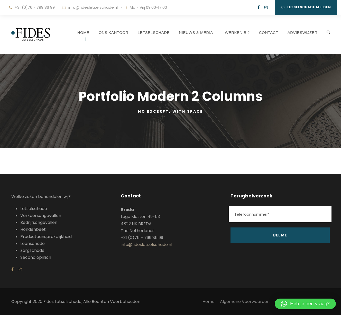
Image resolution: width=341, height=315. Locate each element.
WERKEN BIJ (237, 32)
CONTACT (268, 32)
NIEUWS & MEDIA (196, 32)
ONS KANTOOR (113, 32)
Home (208, 301)
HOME (83, 32)
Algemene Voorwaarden (245, 301)
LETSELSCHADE (154, 32)
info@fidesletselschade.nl (93, 7)
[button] (305, 304)
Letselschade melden (306, 7)
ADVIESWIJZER (303, 32)
